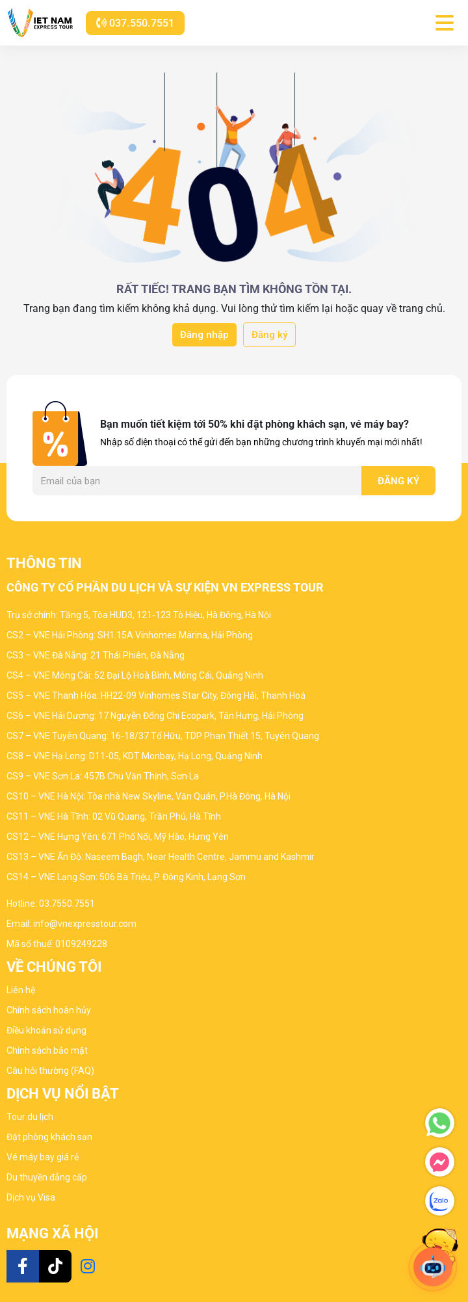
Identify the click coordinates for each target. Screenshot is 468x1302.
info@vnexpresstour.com (84, 923)
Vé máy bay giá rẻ (42, 1157)
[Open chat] (432, 1266)
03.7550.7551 (67, 903)
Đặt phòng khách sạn (49, 1137)
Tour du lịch (29, 1117)
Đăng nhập (204, 335)
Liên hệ (20, 990)
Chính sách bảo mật (47, 1050)
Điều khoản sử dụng (46, 1030)
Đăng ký (269, 335)
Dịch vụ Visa (30, 1197)
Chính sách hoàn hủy (48, 1010)
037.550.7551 (135, 23)
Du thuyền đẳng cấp (46, 1177)
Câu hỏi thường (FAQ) (50, 1070)
